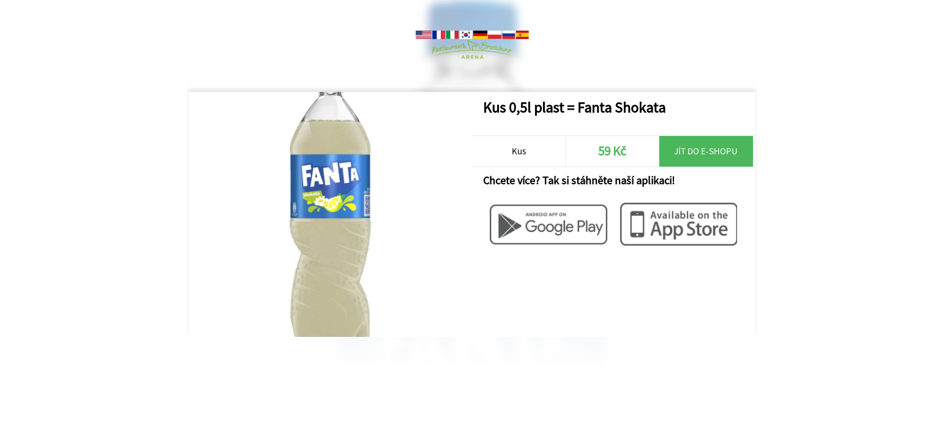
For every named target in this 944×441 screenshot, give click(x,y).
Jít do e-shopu (706, 151)
